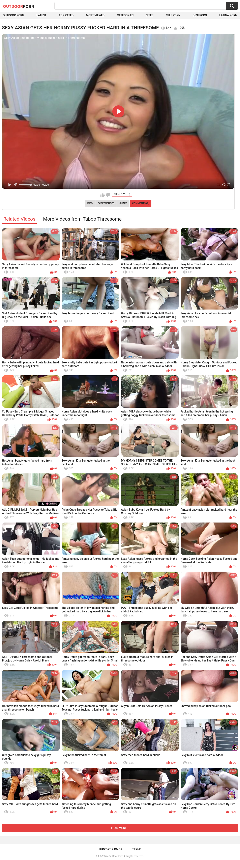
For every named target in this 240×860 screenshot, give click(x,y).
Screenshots (106, 203)
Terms (137, 849)
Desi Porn (200, 15)
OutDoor (18, 6)
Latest (41, 15)
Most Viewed (95, 15)
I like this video (102, 195)
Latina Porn (228, 15)
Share (123, 203)
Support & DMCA (110, 849)
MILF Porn (173, 15)
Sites (149, 15)
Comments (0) (140, 203)
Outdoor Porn (13, 15)
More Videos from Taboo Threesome (82, 219)
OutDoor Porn (116, 856)
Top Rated (66, 15)
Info (90, 203)
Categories (125, 15)
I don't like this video (108, 195)
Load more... (120, 828)
